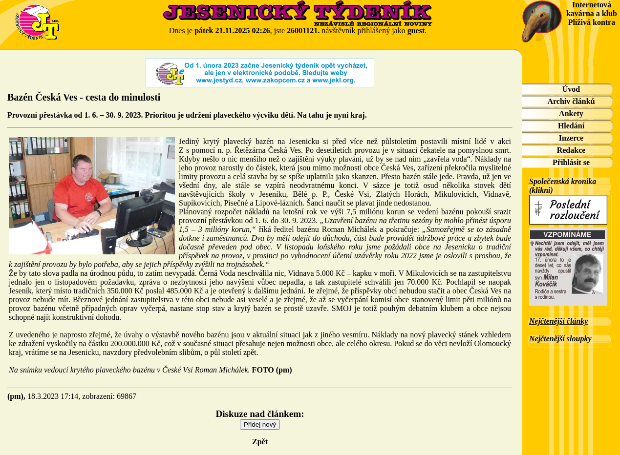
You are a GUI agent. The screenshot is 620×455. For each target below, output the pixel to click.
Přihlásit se (571, 162)
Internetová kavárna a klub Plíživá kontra (591, 13)
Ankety (571, 113)
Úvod (571, 89)
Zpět (260, 441)
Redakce (571, 150)
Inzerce (571, 138)
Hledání (571, 126)
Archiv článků (571, 101)
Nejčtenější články (558, 321)
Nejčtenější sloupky (560, 338)
